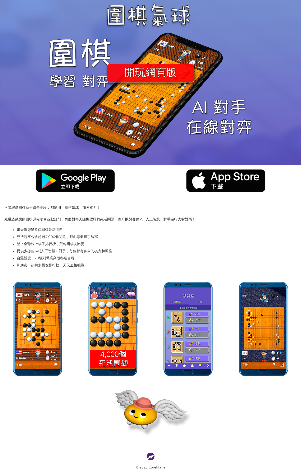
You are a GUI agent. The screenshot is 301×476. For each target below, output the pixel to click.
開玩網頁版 (150, 73)
